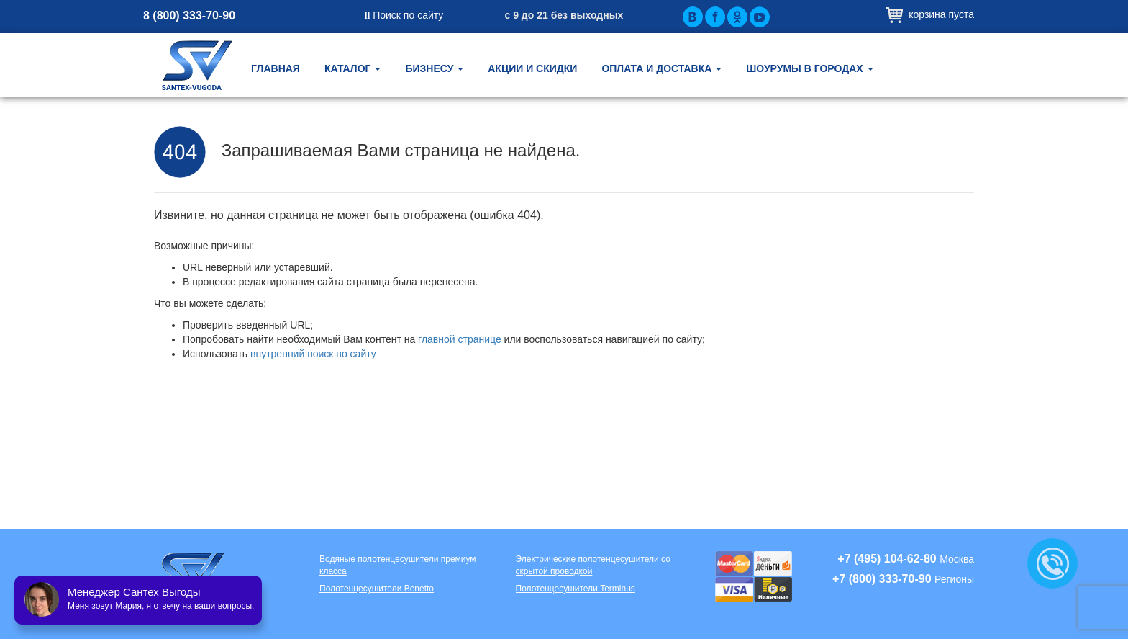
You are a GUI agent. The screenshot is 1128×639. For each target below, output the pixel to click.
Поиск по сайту (404, 15)
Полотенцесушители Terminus (575, 589)
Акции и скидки (532, 68)
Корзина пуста (941, 14)
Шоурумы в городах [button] (809, 68)
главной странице (459, 339)
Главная (275, 68)
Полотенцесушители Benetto (376, 589)
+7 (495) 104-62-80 (886, 559)
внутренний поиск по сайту (313, 353)
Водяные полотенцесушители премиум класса (397, 565)
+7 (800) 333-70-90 (881, 579)
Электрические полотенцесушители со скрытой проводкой (593, 565)
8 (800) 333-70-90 (189, 15)
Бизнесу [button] (434, 68)
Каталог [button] (352, 68)
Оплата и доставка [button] (661, 68)
